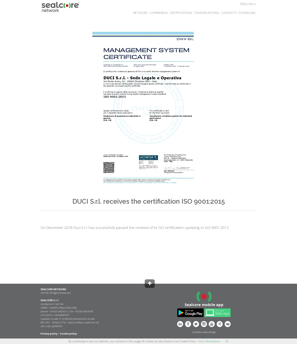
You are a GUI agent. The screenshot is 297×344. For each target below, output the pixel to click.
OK (227, 341)
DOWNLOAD (247, 13)
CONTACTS (229, 13)
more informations (209, 341)
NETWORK (140, 13)
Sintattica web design (204, 332)
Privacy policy (49, 333)
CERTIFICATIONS (181, 13)
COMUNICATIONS (206, 13)
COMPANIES (158, 13)
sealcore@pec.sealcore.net (83, 322)
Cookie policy (68, 333)
